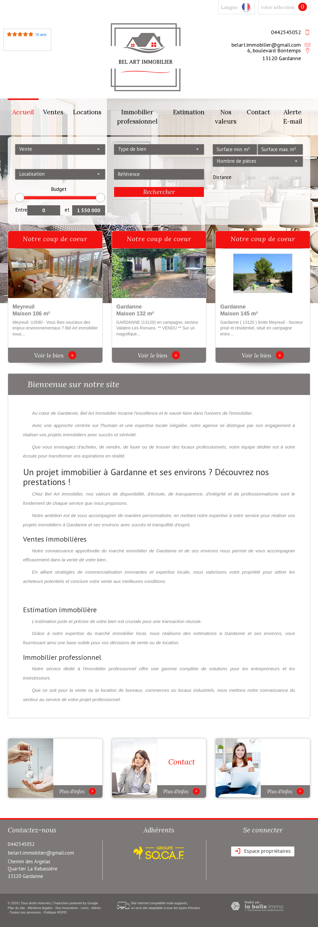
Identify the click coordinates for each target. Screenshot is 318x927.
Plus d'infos (77, 791)
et (67, 209)
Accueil (23, 112)
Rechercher (159, 192)
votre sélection (277, 7)
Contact (258, 112)
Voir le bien (55, 355)
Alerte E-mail (292, 117)
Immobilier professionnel (137, 117)
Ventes (53, 112)
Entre (21, 209)
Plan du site (16, 908)
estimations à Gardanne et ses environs (237, 633)
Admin (96, 908)
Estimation (189, 112)
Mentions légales (40, 908)
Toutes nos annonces (25, 912)
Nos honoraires (66, 908)
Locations (87, 112)
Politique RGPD (55, 912)
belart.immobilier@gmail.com (266, 44)
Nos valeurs (226, 117)
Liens (85, 908)
